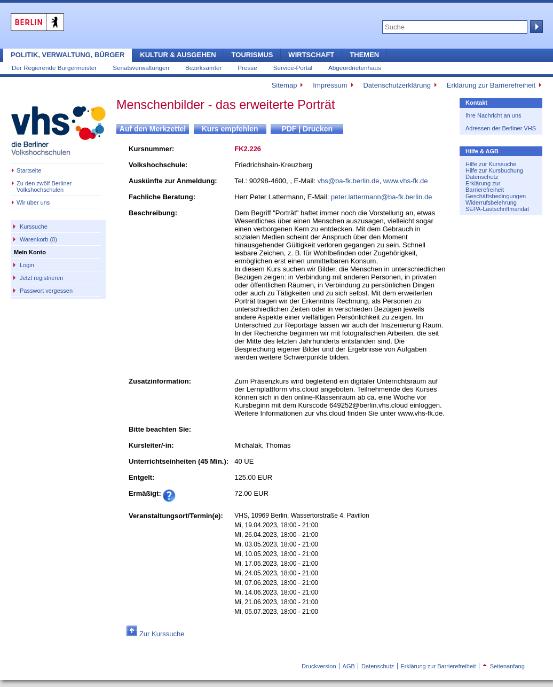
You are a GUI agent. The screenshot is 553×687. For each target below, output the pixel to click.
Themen (364, 55)
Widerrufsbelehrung (491, 202)
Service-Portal (292, 67)
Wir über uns (33, 202)
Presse (247, 67)
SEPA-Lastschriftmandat (497, 209)
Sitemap (284, 85)
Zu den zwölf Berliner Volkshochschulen (44, 186)
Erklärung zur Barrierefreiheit (491, 85)
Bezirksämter (203, 67)
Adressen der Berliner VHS (500, 128)
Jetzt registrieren (41, 278)
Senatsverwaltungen (141, 67)
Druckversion (319, 666)
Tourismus (252, 55)
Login (27, 265)
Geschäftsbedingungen (495, 196)
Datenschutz (481, 177)
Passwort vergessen (46, 290)
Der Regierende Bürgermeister (54, 67)
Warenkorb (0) (38, 239)
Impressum (330, 85)
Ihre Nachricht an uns (493, 115)
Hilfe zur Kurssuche (490, 164)
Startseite (29, 170)
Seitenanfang (504, 666)
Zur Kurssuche (162, 634)
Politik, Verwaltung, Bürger (67, 55)
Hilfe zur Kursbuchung (494, 170)
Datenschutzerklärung (396, 85)
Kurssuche (34, 226)
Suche (535, 26)
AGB (349, 666)
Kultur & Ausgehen (178, 55)
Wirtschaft (311, 55)
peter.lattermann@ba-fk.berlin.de (381, 197)
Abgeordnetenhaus (354, 67)
